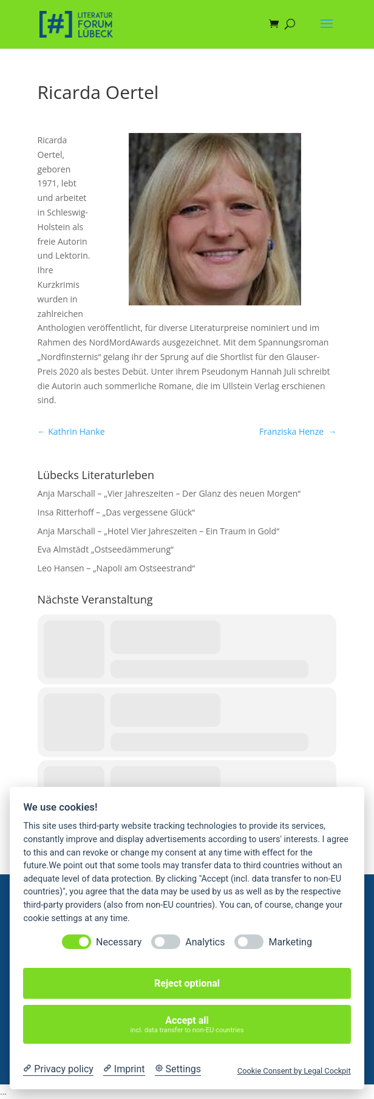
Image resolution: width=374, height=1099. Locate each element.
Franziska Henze (297, 431)
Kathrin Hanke (71, 431)
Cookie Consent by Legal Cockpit (294, 1070)
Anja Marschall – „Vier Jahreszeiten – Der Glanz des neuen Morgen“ (169, 493)
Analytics (205, 942)
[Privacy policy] (58, 1069)
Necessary (118, 942)
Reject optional (187, 983)
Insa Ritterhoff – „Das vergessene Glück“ (116, 512)
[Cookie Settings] (178, 1069)
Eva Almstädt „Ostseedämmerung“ (106, 549)
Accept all (187, 1025)
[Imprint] (124, 1069)
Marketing (289, 942)
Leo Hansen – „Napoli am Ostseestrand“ (116, 568)
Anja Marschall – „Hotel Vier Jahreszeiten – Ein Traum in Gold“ (158, 531)
